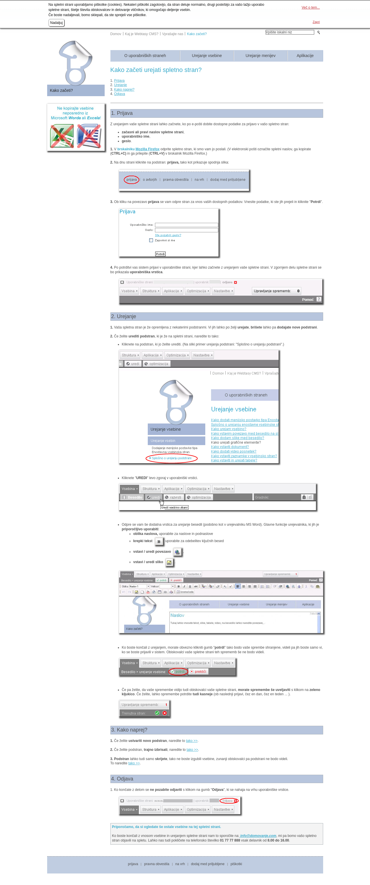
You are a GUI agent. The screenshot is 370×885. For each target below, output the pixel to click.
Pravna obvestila (156, 864)
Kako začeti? (197, 34)
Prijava (119, 81)
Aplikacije (305, 56)
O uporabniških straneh (145, 56)
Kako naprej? (124, 90)
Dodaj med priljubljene (208, 864)
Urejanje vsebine (207, 56)
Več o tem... (311, 7)
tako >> (192, 741)
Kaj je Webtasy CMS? (142, 34)
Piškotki (236, 864)
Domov (115, 34)
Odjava (119, 94)
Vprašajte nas (172, 34)
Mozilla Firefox (148, 149)
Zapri (316, 22)
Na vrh (180, 864)
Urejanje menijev (260, 56)
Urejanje (120, 85)
